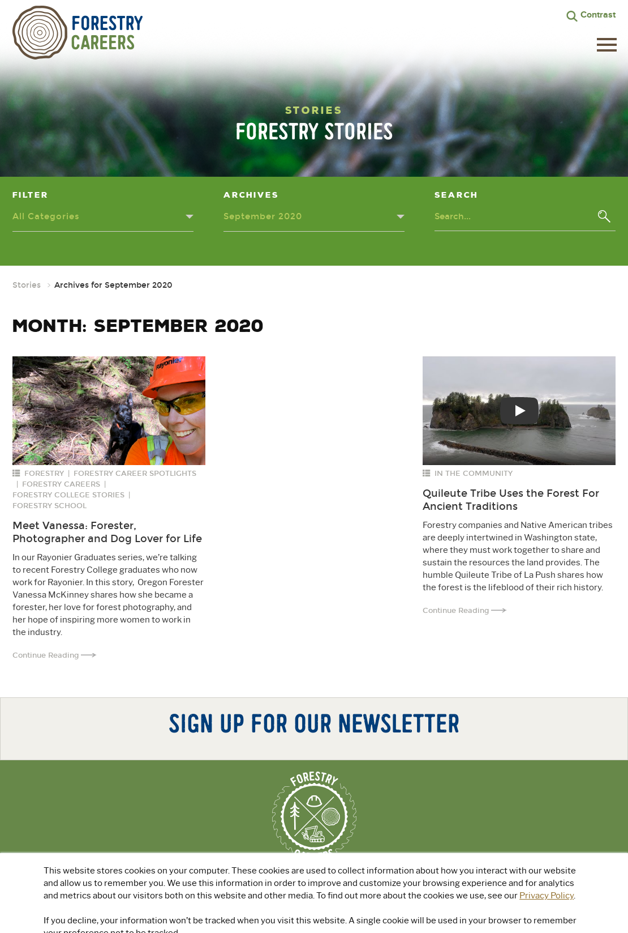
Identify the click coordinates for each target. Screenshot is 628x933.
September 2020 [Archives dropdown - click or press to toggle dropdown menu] (262, 216)
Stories (26, 285)
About (211, 884)
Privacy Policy (322, 921)
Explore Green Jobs (293, 884)
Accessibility (425, 921)
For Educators (395, 884)
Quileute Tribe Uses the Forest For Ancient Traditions (511, 500)
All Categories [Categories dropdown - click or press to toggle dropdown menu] (46, 216)
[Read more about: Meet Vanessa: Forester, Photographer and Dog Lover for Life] (108, 410)
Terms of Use (375, 921)
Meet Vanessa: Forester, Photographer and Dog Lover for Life (107, 532)
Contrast (598, 14)
